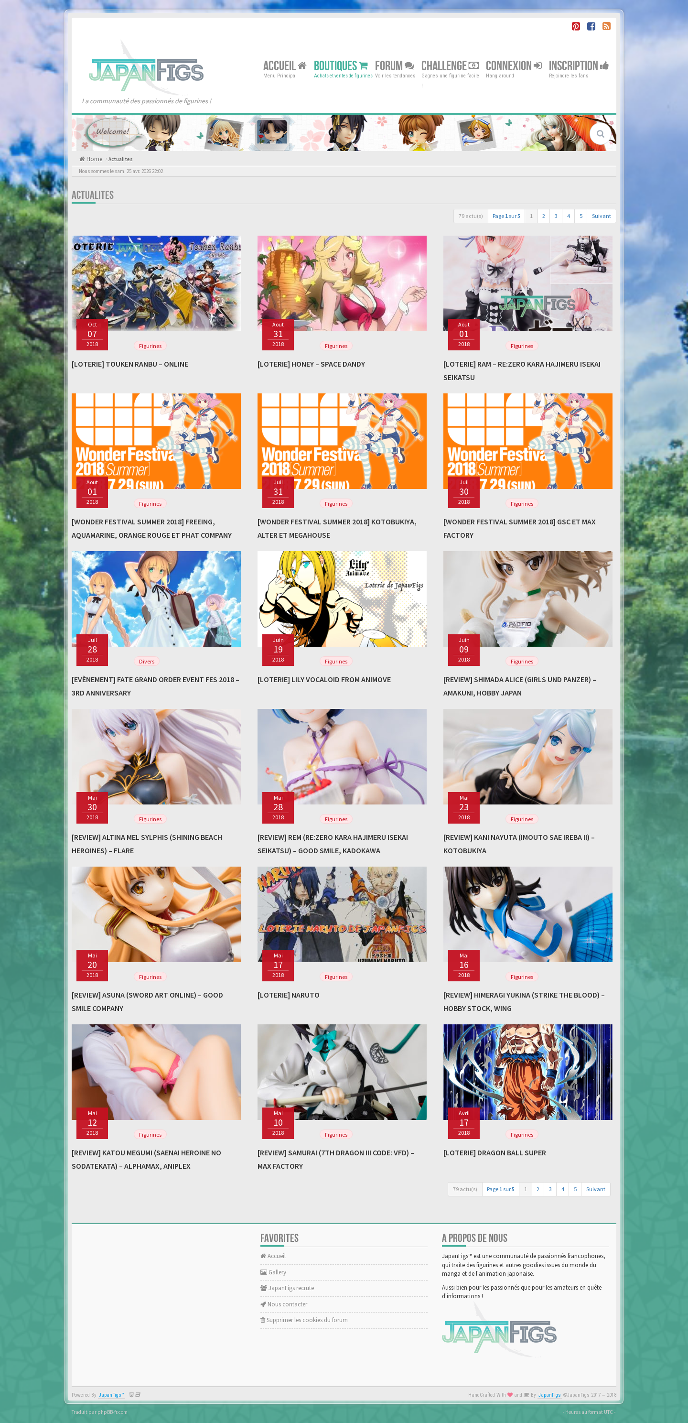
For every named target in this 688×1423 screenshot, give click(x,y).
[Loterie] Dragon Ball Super (494, 1152)
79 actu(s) (471, 215)
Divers (146, 661)
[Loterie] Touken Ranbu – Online (130, 364)
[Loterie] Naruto (289, 994)
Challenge (450, 66)
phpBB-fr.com (112, 1412)
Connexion (514, 66)
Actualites (120, 159)
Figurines (150, 345)
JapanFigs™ (111, 1395)
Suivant (601, 215)
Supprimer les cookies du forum (304, 1320)
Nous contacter (283, 1304)
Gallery (273, 1272)
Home (93, 159)
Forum (394, 66)
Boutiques (341, 66)
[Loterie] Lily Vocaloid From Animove (324, 679)
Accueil (285, 66)
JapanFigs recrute (287, 1288)
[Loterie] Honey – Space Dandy (311, 364)
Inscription (579, 66)
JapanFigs (549, 1395)
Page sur (506, 215)
